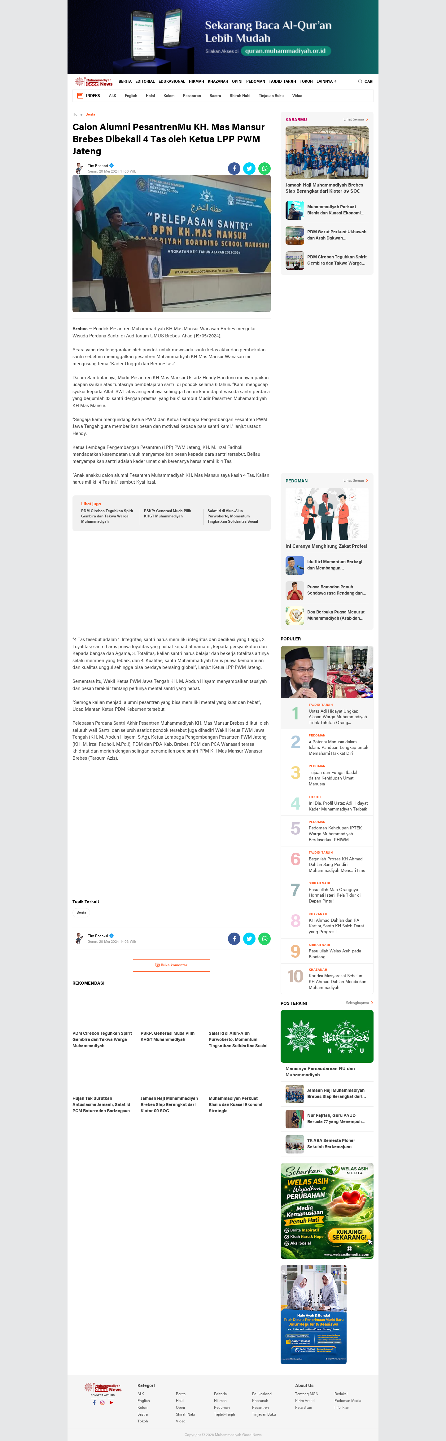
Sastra (215, 96)
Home (77, 114)
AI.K (112, 96)
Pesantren (192, 96)
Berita (125, 82)
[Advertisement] (171, 583)
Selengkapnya (357, 1003)
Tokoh (306, 82)
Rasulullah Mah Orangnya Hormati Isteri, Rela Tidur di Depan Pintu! (335, 896)
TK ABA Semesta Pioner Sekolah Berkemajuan (331, 1144)
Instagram (102, 1405)
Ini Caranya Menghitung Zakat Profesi (326, 546)
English (131, 96)
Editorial (145, 82)
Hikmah (196, 82)
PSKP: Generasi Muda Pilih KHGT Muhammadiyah (167, 513)
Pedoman (255, 82)
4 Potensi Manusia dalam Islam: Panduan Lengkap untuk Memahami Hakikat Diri (338, 748)
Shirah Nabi (240, 96)
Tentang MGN (306, 1394)
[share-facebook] (234, 168)
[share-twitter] (249, 168)
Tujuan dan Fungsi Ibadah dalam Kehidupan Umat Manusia (334, 779)
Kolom (169, 96)
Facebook (94, 1405)
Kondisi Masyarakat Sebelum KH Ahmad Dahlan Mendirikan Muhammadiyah (337, 982)
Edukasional (172, 82)
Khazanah (218, 82)
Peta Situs (303, 1408)
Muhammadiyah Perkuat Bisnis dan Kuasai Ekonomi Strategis (334, 211)
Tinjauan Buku (271, 96)
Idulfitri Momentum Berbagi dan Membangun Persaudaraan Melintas (334, 566)
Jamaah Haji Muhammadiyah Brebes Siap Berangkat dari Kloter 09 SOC (324, 188)
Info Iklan (341, 1408)
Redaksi (341, 1394)
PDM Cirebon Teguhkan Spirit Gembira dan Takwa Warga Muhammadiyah (107, 516)
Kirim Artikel (305, 1401)
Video (297, 96)
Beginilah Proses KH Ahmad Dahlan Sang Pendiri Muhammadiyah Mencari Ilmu (337, 865)
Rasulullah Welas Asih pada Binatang (335, 954)
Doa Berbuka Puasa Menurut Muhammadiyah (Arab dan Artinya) (336, 616)
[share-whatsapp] (264, 168)
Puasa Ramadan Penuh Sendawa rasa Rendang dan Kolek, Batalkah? (335, 591)
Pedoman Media (347, 1401)
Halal (150, 96)
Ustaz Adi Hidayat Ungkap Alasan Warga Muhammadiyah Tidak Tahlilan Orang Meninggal (338, 717)
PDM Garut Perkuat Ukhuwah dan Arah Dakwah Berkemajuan (336, 236)
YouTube (111, 1405)
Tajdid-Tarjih (282, 82)
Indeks (88, 95)
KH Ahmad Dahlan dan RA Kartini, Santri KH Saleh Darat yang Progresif (336, 926)
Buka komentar (171, 965)
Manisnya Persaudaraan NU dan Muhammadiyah (320, 1072)
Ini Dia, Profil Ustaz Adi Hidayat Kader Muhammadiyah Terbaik (338, 806)
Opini (237, 82)
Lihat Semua (353, 119)
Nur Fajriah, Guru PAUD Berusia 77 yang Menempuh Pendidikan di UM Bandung (334, 1119)
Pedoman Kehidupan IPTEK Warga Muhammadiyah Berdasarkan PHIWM (335, 834)
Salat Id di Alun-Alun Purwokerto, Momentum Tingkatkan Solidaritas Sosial (233, 516)
